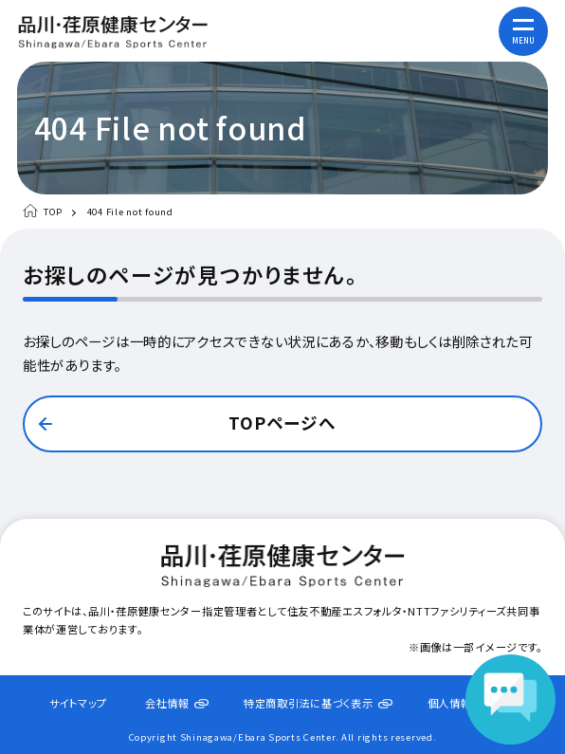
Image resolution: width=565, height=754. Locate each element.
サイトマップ (78, 702)
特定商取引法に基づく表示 (309, 702)
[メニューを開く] (523, 31)
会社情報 (167, 702)
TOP (53, 211)
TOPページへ (282, 422)
